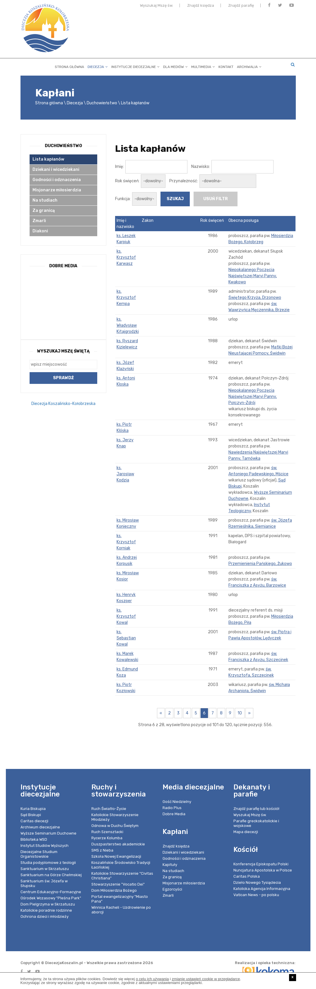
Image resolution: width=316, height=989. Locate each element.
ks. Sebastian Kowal (126, 638)
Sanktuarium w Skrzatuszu (45, 869)
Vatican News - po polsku (256, 895)
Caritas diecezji (34, 821)
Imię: (119, 166)
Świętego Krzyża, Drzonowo (254, 297)
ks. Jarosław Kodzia (125, 474)
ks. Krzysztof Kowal (126, 616)
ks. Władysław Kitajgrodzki (128, 325)
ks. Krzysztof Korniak (126, 542)
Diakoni (40, 231)
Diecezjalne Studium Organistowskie (39, 854)
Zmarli (39, 220)
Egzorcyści (172, 889)
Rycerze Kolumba (106, 838)
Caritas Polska (246, 876)
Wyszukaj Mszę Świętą (63, 351)
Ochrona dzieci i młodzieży (45, 916)
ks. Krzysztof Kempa (126, 297)
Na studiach (45, 200)
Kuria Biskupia (33, 808)
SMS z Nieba (102, 850)
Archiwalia (249, 66)
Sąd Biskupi (31, 815)
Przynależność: (183, 180)
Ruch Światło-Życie (108, 808)
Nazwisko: (200, 166)
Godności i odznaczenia (57, 179)
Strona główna (69, 66)
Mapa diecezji (245, 832)
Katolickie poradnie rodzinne (46, 910)
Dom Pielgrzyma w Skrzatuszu (48, 904)
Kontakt (225, 66)
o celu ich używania (152, 979)
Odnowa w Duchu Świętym (115, 825)
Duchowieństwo (102, 103)
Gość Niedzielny (177, 801)
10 (240, 713)
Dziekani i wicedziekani (56, 169)
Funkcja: (123, 198)
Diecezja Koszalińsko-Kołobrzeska (63, 403)
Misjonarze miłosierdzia (57, 190)
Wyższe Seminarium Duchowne (48, 833)
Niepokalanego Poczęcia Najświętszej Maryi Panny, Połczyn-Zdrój (252, 396)
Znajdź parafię (241, 6)
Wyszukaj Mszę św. (156, 6)
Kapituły (170, 864)
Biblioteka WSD (34, 839)
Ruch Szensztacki (107, 832)
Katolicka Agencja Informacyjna (261, 888)
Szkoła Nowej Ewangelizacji (116, 856)
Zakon (147, 220)
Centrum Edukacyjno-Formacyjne (51, 892)
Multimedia (203, 66)
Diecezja (98, 66)
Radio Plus (172, 808)
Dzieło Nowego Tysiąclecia (257, 882)
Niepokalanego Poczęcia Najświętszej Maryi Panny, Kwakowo (252, 276)
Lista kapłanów (135, 103)
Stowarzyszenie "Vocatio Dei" (118, 884)
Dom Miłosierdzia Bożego (114, 890)
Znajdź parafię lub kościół (256, 808)
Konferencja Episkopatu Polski (260, 864)
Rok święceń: (127, 180)
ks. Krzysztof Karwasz (126, 257)
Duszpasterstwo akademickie (118, 844)
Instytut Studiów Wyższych (45, 845)
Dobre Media (174, 814)
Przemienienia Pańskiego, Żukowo (260, 563)
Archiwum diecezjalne (40, 827)
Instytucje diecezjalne (135, 66)
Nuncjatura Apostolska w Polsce (262, 870)
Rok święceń (212, 220)
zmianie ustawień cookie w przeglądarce (206, 979)
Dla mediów (175, 66)
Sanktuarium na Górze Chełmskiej (51, 875)
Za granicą (44, 210)
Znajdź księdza (200, 6)
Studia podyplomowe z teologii (48, 862)
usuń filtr (215, 198)
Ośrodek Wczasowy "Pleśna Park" (51, 898)
